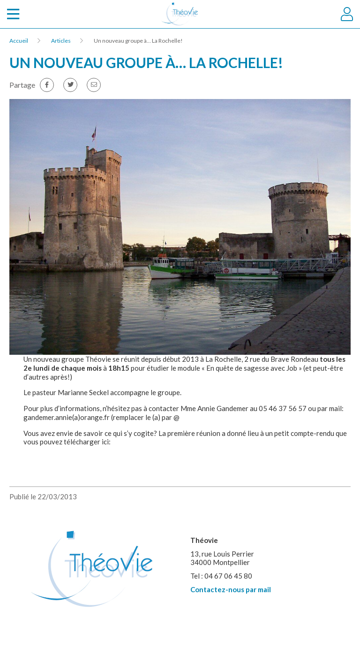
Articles (61, 40)
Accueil (18, 40)
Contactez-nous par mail (230, 589)
